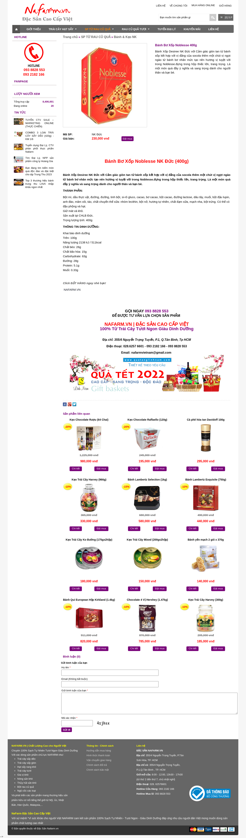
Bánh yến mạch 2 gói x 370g (206, 539)
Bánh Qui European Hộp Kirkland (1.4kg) (89, 599)
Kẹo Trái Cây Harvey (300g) (205, 599)
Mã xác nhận (69, 717)
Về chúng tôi (178, 5)
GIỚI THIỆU (34, 29)
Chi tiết (76, 468)
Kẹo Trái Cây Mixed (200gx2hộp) (147, 539)
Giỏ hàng (225, 5)
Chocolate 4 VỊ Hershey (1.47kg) (147, 599)
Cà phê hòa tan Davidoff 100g (205, 419)
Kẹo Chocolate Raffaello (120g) (147, 419)
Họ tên (66, 667)
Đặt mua (127, 138)
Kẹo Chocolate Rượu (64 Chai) (89, 419)
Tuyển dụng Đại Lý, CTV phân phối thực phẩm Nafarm (39, 148)
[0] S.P (228, 17)
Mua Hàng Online (203, 5)
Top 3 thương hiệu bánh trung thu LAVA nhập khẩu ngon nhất (39, 184)
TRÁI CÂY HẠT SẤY (63, 29)
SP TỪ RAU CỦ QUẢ (99, 29)
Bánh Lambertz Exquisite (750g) (205, 479)
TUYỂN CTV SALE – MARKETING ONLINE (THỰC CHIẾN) (39, 123)
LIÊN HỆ (160, 5)
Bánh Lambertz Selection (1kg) (147, 479)
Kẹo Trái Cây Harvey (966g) (89, 479)
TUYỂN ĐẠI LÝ (167, 29)
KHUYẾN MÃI (192, 29)
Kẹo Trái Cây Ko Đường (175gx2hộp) (89, 539)
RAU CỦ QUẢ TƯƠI (136, 29)
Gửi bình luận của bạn (74, 690)
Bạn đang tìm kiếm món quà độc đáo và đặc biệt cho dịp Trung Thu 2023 (39, 171)
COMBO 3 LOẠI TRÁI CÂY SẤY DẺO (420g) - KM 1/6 (39, 136)
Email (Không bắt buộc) (74, 679)
